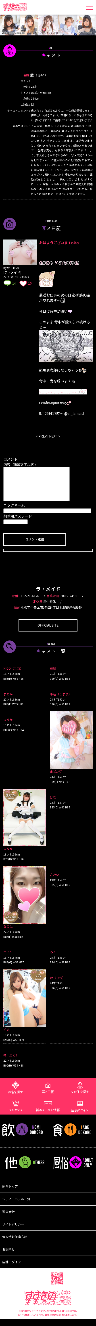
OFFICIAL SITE (48, 632)
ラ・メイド (48, 595)
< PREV (41, 436)
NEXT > (54, 436)
